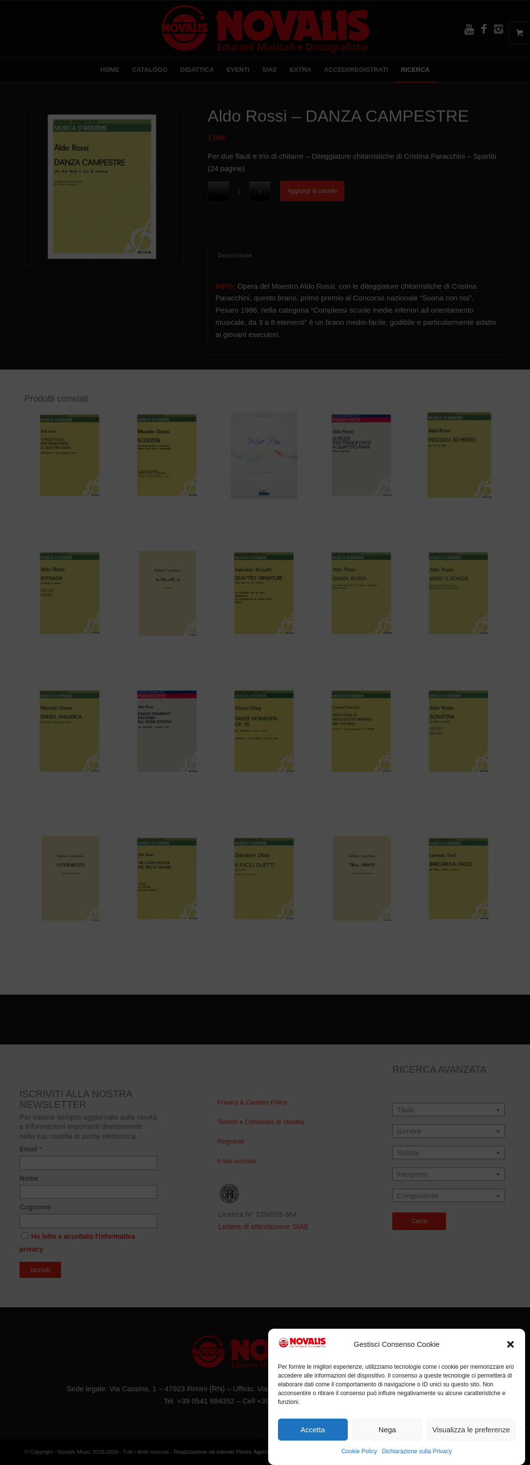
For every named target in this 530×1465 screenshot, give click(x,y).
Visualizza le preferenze (471, 1429)
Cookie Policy (359, 1451)
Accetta (312, 1429)
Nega (387, 1429)
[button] (510, 1344)
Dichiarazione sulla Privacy (417, 1451)
